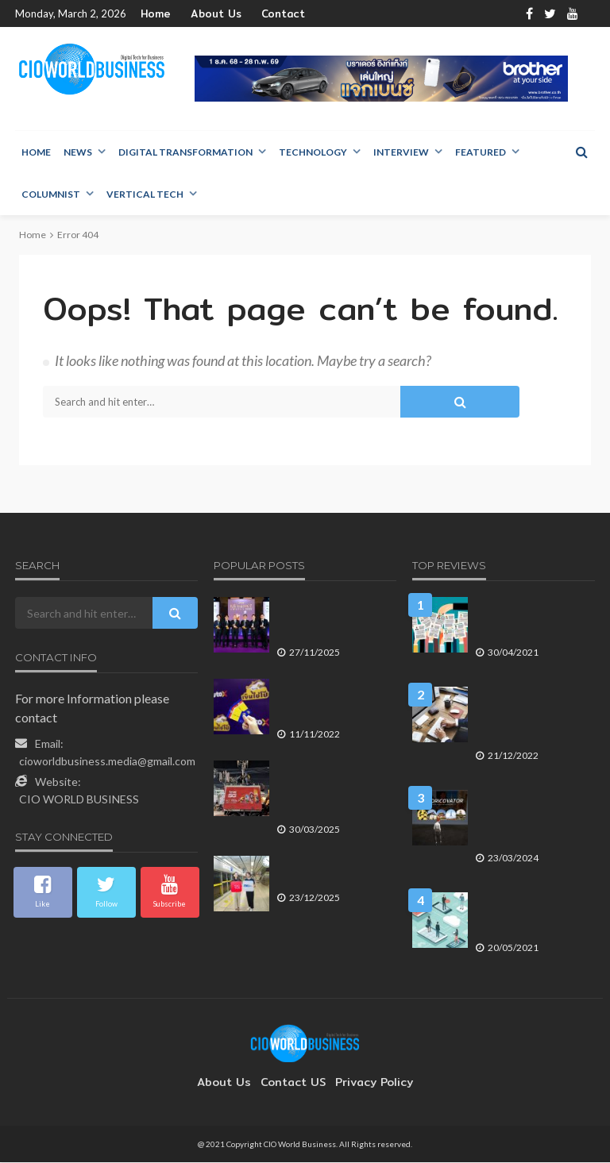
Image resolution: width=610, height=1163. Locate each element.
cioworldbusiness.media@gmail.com (107, 761)
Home (154, 14)
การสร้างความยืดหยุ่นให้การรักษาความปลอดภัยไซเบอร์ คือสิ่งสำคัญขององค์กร (528, 717)
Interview (401, 153)
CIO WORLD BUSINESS (79, 800)
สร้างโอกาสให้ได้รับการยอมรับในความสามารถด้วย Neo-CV (530, 621)
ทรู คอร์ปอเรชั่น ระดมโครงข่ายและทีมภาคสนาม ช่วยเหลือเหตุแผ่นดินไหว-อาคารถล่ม (332, 791)
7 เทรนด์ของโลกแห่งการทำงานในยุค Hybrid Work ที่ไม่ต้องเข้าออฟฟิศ (530, 917)
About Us (208, 14)
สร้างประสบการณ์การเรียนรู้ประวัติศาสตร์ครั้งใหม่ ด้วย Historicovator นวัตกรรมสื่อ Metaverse (530, 820)
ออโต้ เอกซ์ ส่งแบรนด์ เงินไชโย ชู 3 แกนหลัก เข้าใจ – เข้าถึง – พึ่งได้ (330, 703)
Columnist (50, 195)
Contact (266, 14)
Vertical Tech (144, 195)
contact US (293, 1082)
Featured (480, 153)
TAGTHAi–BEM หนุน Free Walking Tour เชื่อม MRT (328, 873)
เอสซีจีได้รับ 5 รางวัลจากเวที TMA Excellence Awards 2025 (325, 621)
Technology (313, 153)
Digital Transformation (185, 153)
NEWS (78, 153)
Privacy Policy (366, 1082)
